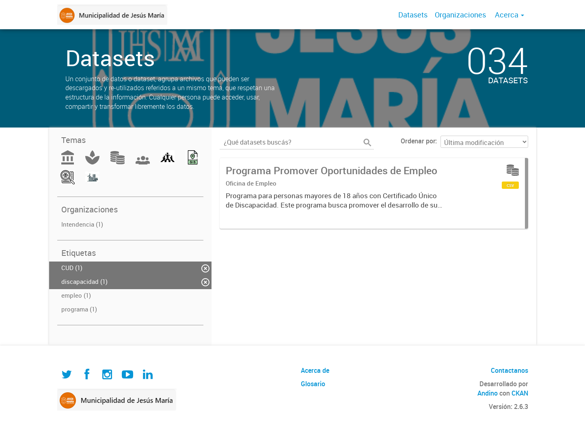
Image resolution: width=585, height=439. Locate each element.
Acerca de (315, 370)
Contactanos (509, 370)
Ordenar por (418, 141)
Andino (487, 393)
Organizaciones (460, 14)
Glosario (313, 383)
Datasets (412, 14)
